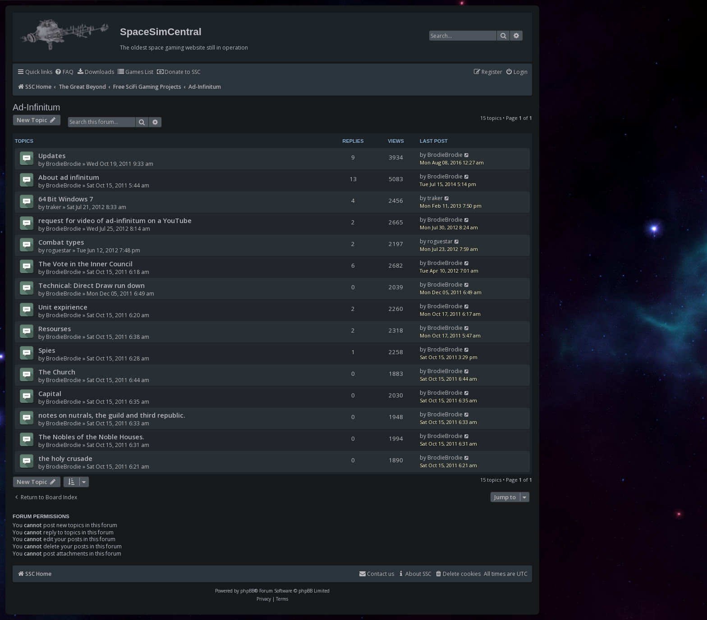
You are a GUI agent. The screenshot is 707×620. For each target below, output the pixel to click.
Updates (51, 155)
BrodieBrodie (63, 164)
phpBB (247, 591)
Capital (49, 393)
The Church (56, 371)
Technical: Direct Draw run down (91, 285)
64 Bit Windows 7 (65, 198)
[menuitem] (64, 72)
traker (53, 207)
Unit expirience (62, 306)
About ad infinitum (68, 177)
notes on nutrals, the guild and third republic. (111, 414)
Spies (46, 350)
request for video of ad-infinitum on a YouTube (115, 220)
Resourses (54, 328)
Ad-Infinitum (36, 107)
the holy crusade (65, 458)
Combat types (61, 241)
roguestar (58, 250)
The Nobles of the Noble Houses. (91, 436)
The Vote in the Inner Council (85, 263)
